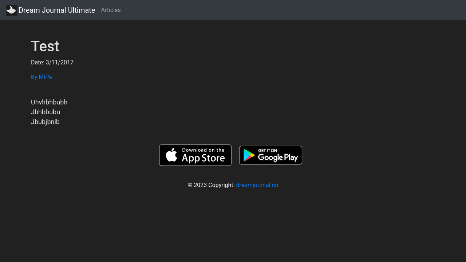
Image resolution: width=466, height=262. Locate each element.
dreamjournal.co (257, 185)
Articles (111, 10)
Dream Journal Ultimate (50, 10)
